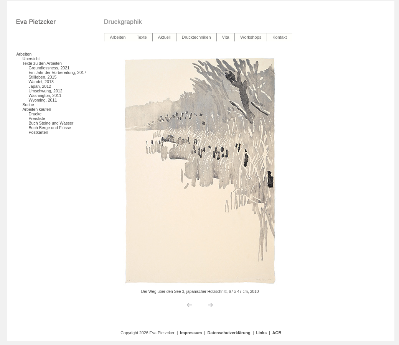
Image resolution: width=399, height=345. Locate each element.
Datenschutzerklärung (229, 332)
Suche (28, 104)
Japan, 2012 (39, 86)
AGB (277, 332)
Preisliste (36, 118)
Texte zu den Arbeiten (42, 63)
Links (261, 332)
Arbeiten (23, 54)
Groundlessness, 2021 (48, 68)
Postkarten (38, 132)
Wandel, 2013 (40, 81)
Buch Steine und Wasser (50, 123)
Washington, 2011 (44, 95)
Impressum (191, 332)
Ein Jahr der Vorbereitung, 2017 (57, 72)
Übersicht (31, 58)
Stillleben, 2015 (42, 77)
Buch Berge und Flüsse (49, 127)
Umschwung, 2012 (45, 91)
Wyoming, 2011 (42, 100)
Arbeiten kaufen (36, 109)
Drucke (34, 114)
